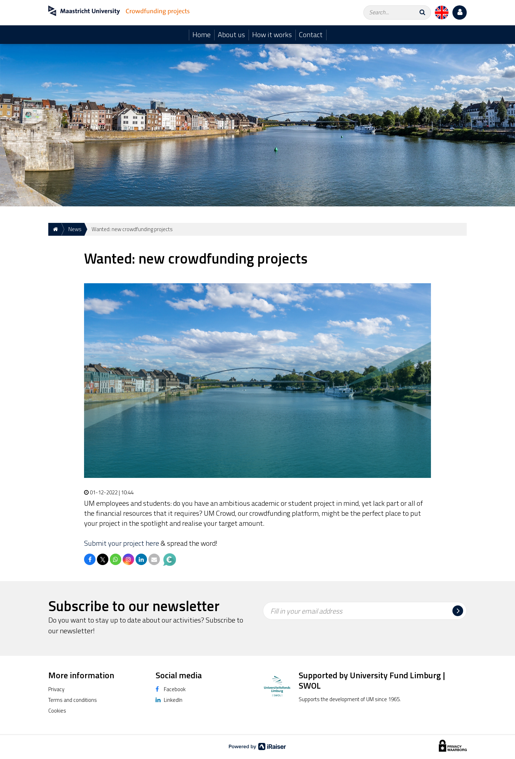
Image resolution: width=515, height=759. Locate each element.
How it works (272, 34)
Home (201, 34)
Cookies (57, 710)
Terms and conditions (72, 700)
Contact (311, 34)
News (75, 229)
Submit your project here (121, 543)
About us (231, 34)
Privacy (56, 689)
